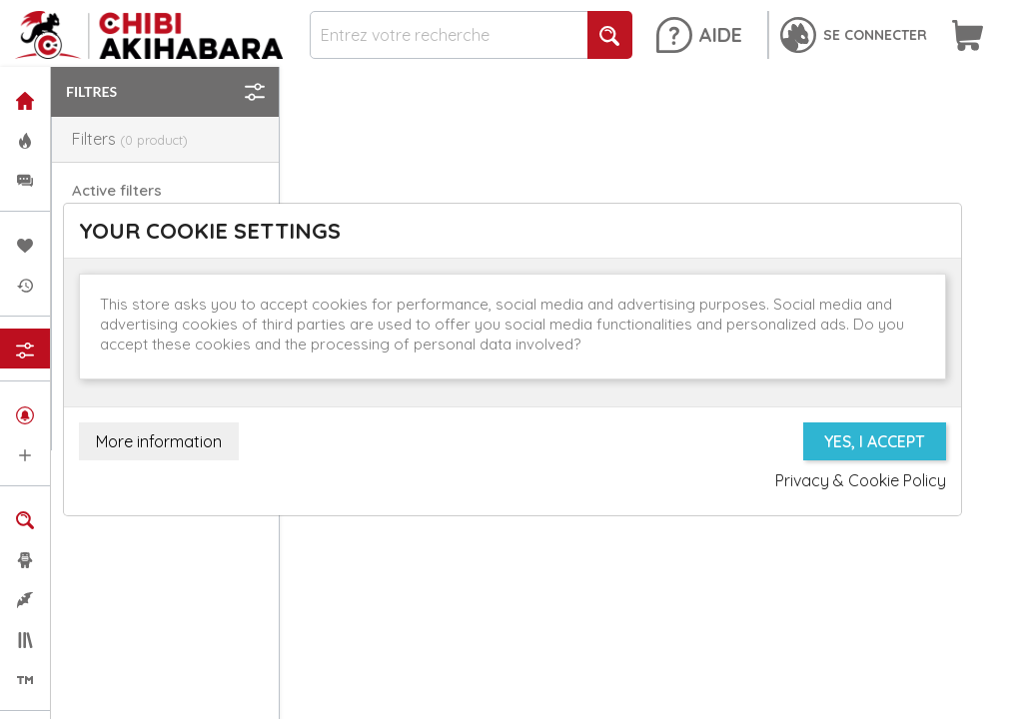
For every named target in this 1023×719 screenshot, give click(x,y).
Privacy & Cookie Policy (860, 480)
